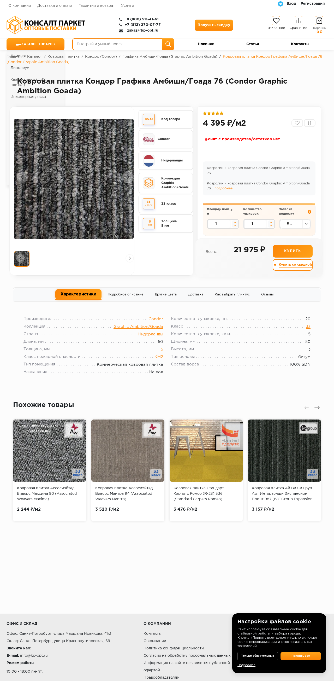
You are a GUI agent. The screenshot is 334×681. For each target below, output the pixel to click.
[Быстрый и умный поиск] (123, 44)
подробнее (224, 190)
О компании (19, 5)
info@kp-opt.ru (34, 655)
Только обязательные (257, 652)
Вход (291, 3)
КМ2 (158, 364)
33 (304, 334)
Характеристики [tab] (78, 299)
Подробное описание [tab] (125, 299)
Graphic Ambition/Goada (138, 334)
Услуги (127, 5)
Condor (155, 327)
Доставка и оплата (54, 5)
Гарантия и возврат (97, 5)
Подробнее (246, 665)
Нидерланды (150, 342)
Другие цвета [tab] (166, 299)
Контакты (300, 44)
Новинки (206, 44)
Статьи (252, 44)
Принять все (301, 652)
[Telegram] (280, 3)
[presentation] (22, 178)
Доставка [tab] (195, 299)
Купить (292, 256)
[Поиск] (168, 44)
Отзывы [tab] (267, 299)
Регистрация (313, 3)
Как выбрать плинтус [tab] (232, 299)
